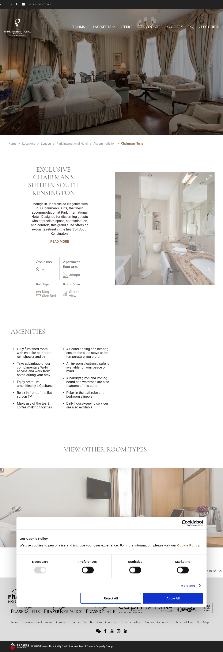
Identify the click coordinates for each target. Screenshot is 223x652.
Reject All (111, 598)
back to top (211, 571)
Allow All (173, 598)
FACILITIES (102, 27)
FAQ (190, 27)
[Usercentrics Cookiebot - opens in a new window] (184, 523)
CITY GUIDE (209, 27)
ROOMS (78, 27)
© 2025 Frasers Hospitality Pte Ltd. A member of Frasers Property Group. (72, 646)
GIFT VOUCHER (150, 27)
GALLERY (175, 27)
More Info (188, 585)
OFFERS (126, 27)
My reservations (40, 4)
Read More (59, 242)
